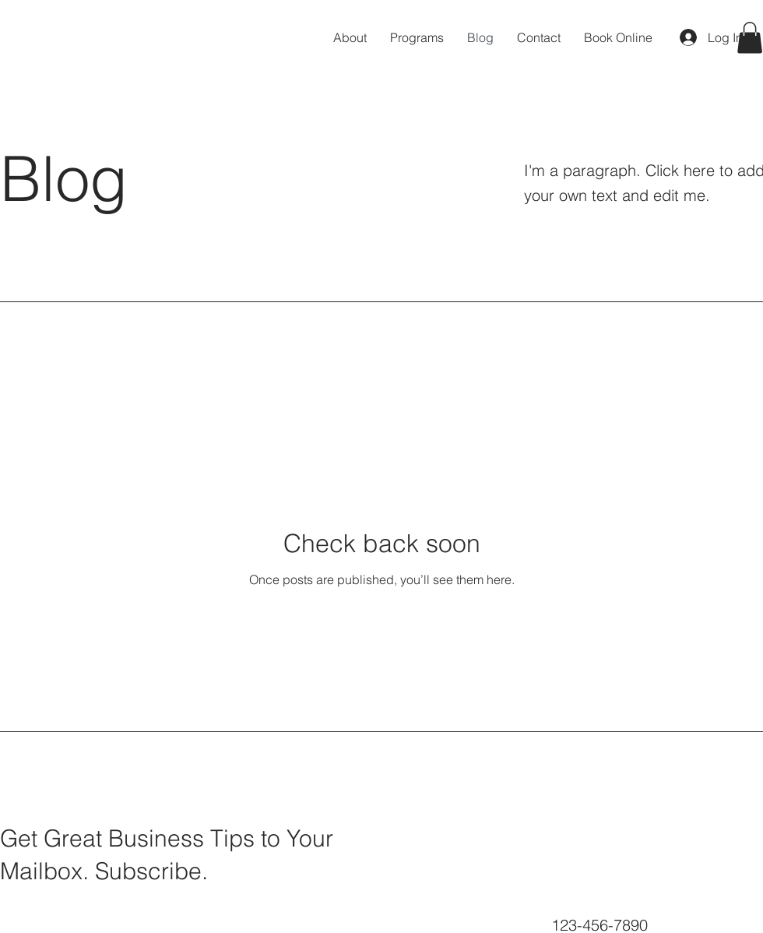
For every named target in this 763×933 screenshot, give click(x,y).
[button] (750, 38)
